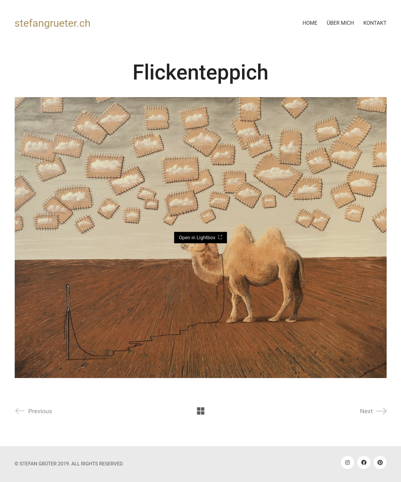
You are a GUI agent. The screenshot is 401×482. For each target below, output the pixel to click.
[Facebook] (363, 462)
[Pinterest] (380, 462)
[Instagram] (347, 462)
